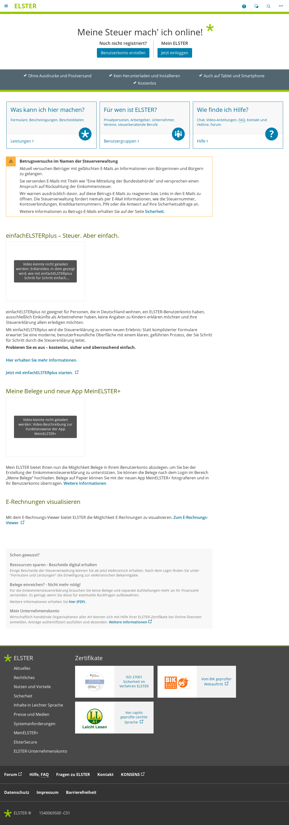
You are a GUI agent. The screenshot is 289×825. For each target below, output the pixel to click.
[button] (244, 6)
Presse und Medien (31, 714)
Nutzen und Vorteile (32, 686)
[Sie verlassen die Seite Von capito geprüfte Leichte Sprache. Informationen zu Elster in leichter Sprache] (114, 717)
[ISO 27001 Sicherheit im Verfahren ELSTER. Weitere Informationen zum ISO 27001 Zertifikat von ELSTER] (114, 682)
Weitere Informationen (85, 483)
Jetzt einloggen (174, 52)
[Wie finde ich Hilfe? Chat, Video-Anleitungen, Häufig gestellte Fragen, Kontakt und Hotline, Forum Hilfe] (238, 125)
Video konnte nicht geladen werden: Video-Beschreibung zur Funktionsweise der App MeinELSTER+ (45, 427)
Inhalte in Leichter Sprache (38, 705)
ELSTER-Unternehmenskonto (40, 751)
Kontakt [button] (105, 774)
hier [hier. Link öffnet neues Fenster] (72, 601)
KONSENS (134, 774)
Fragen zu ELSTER (73, 774)
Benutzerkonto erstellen (123, 52)
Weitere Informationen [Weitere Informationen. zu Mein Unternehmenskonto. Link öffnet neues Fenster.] (128, 622)
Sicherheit (23, 696)
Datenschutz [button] (16, 792)
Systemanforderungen (34, 723)
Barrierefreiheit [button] (81, 792)
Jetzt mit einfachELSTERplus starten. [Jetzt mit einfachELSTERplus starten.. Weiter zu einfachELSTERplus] (40, 372)
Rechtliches (24, 677)
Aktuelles (22, 668)
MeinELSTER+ (26, 732)
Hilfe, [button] (39, 774)
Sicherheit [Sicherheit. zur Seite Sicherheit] (154, 211)
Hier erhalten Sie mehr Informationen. (41, 360)
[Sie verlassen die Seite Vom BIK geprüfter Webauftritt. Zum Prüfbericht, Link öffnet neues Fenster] (197, 682)
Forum (14, 774)
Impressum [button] (48, 792)
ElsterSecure (25, 742)
